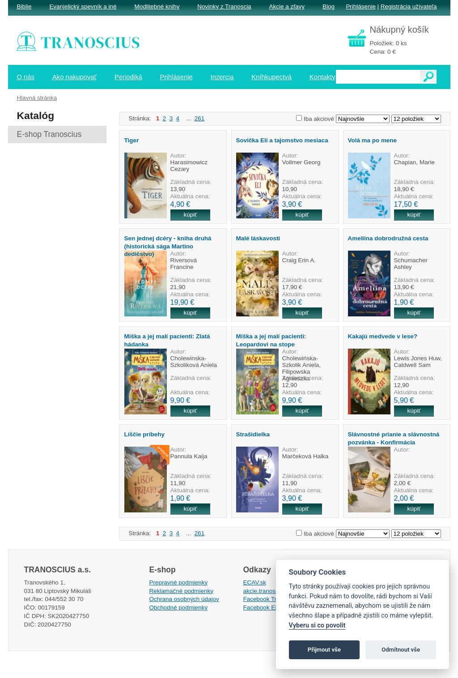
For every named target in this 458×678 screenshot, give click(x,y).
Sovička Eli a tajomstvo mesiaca (282, 140)
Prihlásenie (360, 6)
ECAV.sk (255, 582)
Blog (328, 6)
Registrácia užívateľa (409, 6)
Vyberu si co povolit (317, 625)
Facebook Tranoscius (272, 599)
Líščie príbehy (144, 434)
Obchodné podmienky (178, 607)
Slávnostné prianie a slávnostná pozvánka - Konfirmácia (394, 438)
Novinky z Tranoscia (224, 6)
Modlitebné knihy (157, 6)
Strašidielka (253, 434)
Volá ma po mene (372, 140)
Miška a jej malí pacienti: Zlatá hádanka (167, 340)
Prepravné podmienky (178, 582)
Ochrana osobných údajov (184, 599)
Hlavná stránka (37, 97)
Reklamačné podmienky (181, 591)
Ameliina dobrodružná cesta (388, 238)
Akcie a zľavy (287, 6)
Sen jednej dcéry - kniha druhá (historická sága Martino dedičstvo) (168, 246)
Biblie (24, 6)
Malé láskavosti (258, 238)
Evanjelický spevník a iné (82, 6)
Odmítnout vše (401, 649)
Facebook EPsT (264, 607)
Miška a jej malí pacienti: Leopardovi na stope (271, 340)
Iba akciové (319, 118)
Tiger (131, 140)
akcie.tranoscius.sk (268, 591)
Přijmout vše (324, 649)
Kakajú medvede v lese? (382, 336)
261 (199, 118)
